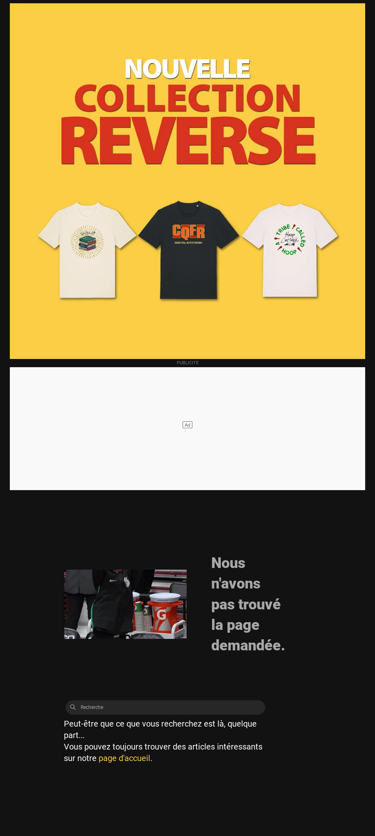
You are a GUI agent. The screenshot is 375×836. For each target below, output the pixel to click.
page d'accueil (124, 758)
